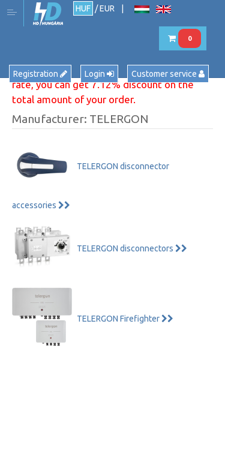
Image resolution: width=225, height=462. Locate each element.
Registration (40, 74)
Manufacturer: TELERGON (80, 118)
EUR (107, 8)
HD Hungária (48, 14)
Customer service (168, 74)
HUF (83, 8)
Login (99, 74)
